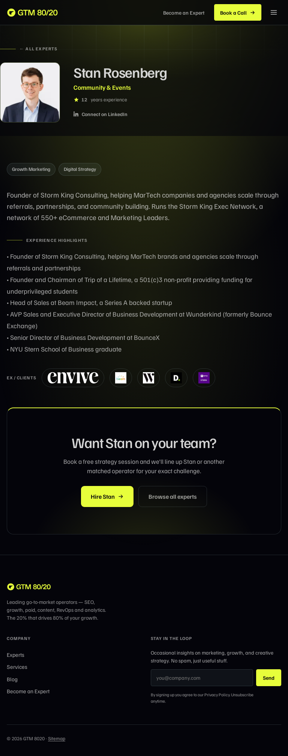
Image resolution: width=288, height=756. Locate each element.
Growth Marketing (31, 169)
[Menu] (273, 12)
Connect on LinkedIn (101, 114)
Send (268, 678)
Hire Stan (107, 496)
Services (17, 666)
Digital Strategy (80, 169)
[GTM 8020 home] (33, 12)
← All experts (29, 48)
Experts (15, 654)
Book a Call (237, 12)
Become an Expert (28, 691)
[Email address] (202, 677)
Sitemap (56, 738)
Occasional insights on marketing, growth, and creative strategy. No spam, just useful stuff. (212, 656)
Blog (12, 679)
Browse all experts (172, 496)
